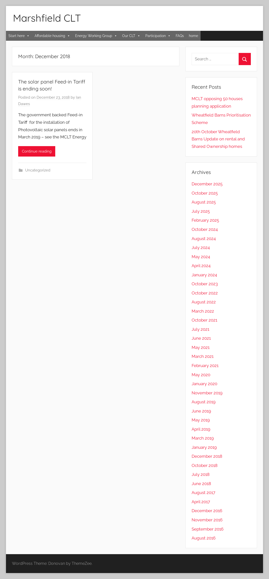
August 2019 (203, 401)
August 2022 (204, 301)
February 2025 (205, 220)
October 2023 (205, 283)
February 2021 (205, 365)
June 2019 (201, 411)
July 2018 (201, 474)
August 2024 (204, 238)
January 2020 (204, 383)
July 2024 (201, 247)
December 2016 (207, 510)
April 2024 (201, 265)
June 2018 (201, 483)
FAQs (180, 36)
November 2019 (207, 392)
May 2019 (201, 419)
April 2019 (201, 429)
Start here (19, 36)
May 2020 (201, 374)
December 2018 (207, 456)
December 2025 (207, 183)
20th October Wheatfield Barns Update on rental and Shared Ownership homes (218, 139)
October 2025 (205, 193)
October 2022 (205, 292)
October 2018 (204, 465)
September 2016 (207, 529)
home (193, 36)
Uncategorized (37, 170)
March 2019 (203, 438)
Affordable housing (52, 36)
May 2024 (201, 256)
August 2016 (203, 538)
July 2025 (201, 211)
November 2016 (207, 519)
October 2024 (205, 229)
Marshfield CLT (47, 18)
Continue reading (37, 151)
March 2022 (203, 311)
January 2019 (204, 447)
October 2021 (204, 320)
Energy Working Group (96, 36)
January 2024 (204, 274)
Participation (158, 36)
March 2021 (203, 356)
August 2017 (203, 492)
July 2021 (200, 329)
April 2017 (201, 501)
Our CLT (131, 36)
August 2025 (204, 202)
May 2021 (201, 347)
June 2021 (201, 338)
